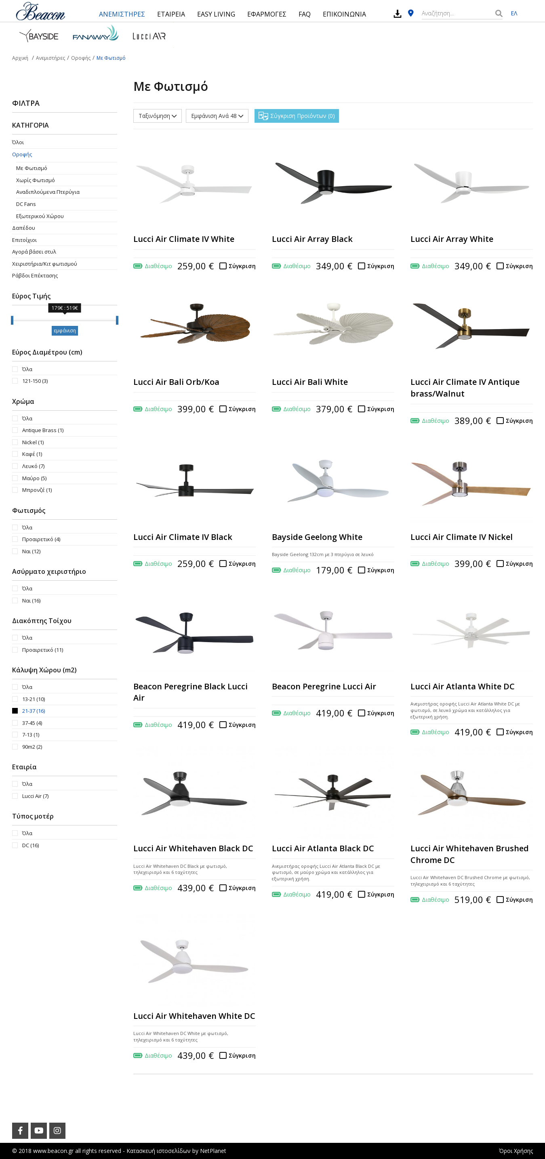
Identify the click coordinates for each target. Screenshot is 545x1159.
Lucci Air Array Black (312, 238)
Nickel (33, 442)
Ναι (31, 551)
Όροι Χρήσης (516, 1151)
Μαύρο (34, 478)
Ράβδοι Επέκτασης (35, 275)
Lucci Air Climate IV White (183, 238)
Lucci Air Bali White (310, 381)
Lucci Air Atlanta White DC (462, 686)
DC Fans (26, 204)
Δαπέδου (23, 227)
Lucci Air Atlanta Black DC (323, 848)
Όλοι (18, 142)
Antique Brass (42, 430)
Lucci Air (35, 796)
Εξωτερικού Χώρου (40, 216)
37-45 (32, 722)
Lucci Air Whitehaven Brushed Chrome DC (469, 854)
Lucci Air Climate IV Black (182, 536)
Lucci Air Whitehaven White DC (194, 1015)
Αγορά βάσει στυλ (34, 251)
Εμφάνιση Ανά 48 (217, 116)
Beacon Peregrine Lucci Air (324, 686)
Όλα (27, 369)
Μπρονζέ (37, 489)
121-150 (35, 380)
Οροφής (22, 154)
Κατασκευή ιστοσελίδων (158, 1151)
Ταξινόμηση (158, 116)
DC (30, 845)
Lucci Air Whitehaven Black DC (193, 848)
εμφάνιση (65, 330)
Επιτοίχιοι (24, 240)
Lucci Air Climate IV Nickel (461, 536)
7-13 (30, 734)
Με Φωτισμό (31, 168)
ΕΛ (514, 13)
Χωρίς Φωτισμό (35, 180)
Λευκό (33, 466)
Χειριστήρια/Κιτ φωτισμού (44, 263)
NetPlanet (213, 1151)
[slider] (12, 320)
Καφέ (32, 454)
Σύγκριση (242, 266)
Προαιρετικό (41, 539)
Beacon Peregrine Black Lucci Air (190, 692)
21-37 (33, 710)
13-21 (33, 699)
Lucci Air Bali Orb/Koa (176, 381)
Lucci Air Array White (451, 238)
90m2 (32, 746)
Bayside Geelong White (317, 536)
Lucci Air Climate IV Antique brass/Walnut (465, 387)
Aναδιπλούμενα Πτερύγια (48, 191)
